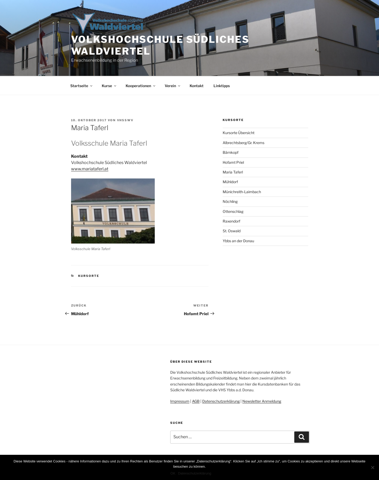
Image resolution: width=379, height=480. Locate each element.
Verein (173, 85)
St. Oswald (232, 231)
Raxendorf (231, 221)
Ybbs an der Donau (238, 241)
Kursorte (88, 276)
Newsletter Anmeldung (261, 401)
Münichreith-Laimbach (242, 191)
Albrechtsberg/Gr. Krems (243, 142)
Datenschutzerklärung (221, 401)
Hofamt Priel (233, 162)
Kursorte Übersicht (238, 132)
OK (172, 473)
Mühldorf (230, 182)
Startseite (81, 85)
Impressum (179, 401)
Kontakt (197, 85)
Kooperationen (141, 85)
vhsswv (125, 120)
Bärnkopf (230, 152)
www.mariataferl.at (89, 168)
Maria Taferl (233, 172)
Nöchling (230, 201)
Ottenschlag (233, 211)
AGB (196, 401)
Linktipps (221, 85)
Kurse (109, 85)
